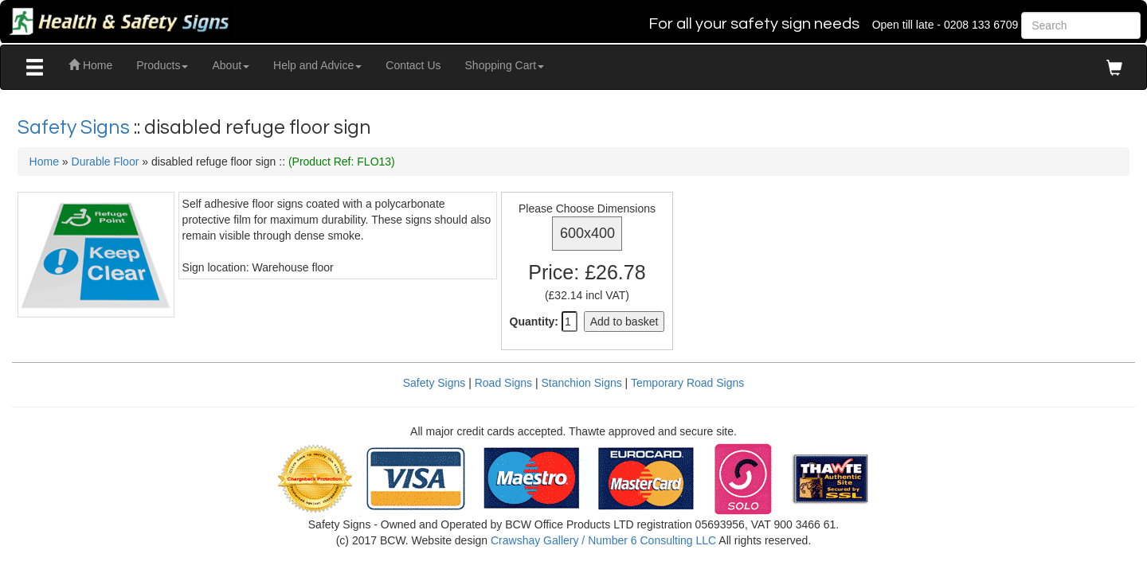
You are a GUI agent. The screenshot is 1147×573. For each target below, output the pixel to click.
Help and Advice (317, 65)
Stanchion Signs (582, 382)
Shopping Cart (505, 65)
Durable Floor (105, 161)
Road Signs (503, 382)
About (230, 65)
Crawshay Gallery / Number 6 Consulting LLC (603, 540)
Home (90, 65)
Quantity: (534, 321)
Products (162, 65)
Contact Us (413, 65)
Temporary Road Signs (687, 382)
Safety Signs (76, 127)
